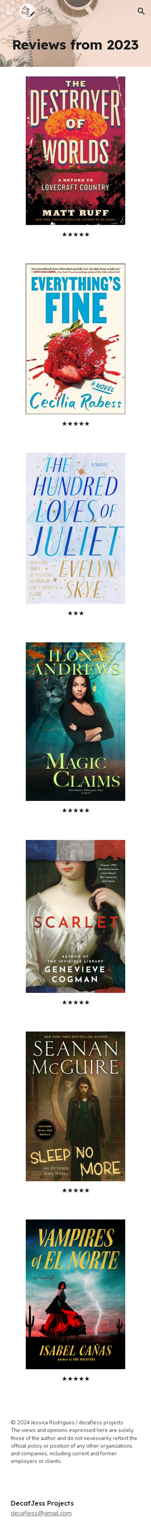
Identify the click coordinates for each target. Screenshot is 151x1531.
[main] (76, 44)
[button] (9, 11)
